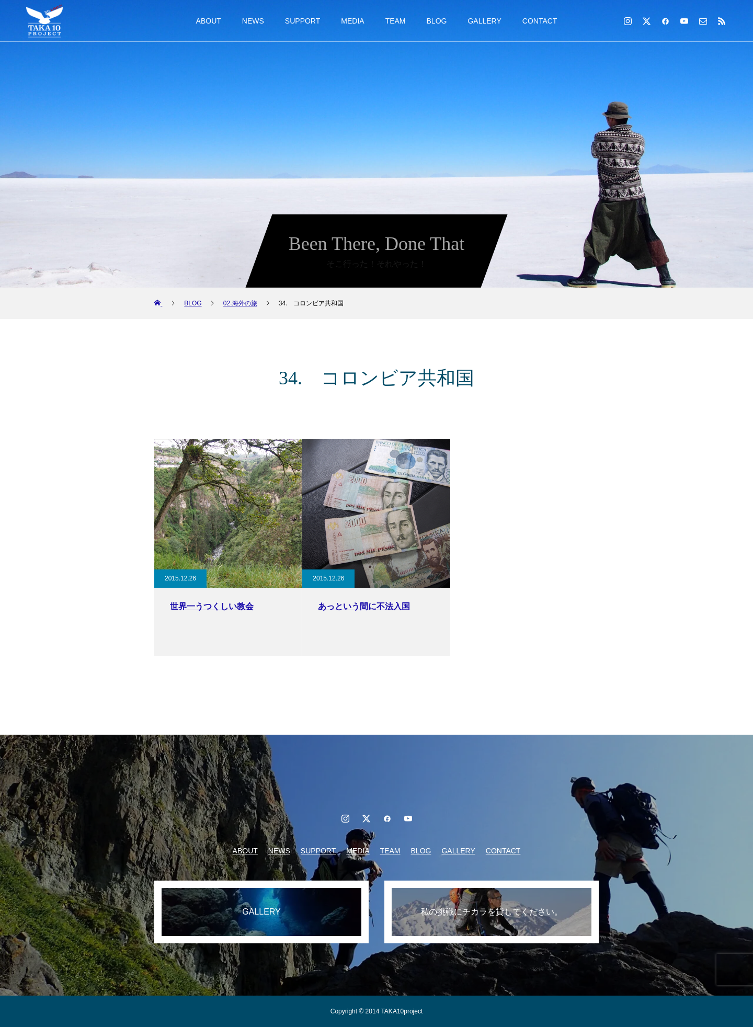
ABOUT (208, 21)
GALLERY (484, 21)
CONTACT (539, 21)
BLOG (437, 21)
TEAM (395, 21)
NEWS (253, 21)
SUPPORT (302, 21)
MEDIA (352, 21)
